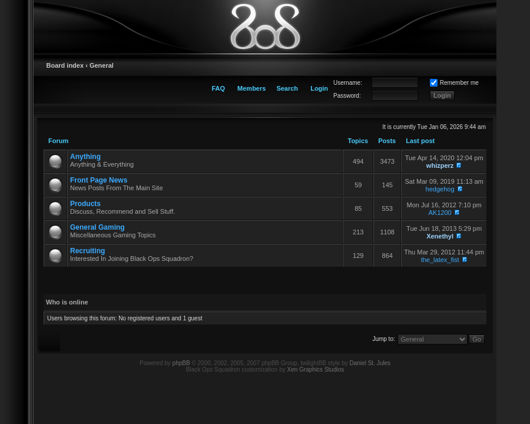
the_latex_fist (440, 259)
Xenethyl (439, 236)
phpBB (181, 363)
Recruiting (87, 251)
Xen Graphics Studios (315, 369)
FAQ (218, 88)
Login (319, 88)
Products (85, 204)
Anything (85, 157)
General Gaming (97, 227)
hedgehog (440, 189)
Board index (65, 65)
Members (251, 88)
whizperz (439, 165)
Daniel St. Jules (370, 363)
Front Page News (98, 180)
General (102, 65)
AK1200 (440, 212)
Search (287, 88)
